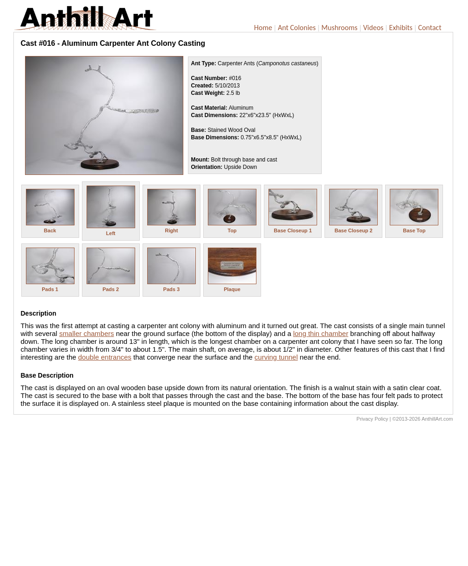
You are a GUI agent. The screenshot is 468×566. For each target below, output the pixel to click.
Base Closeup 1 (293, 230)
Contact (429, 27)
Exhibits (401, 27)
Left (110, 233)
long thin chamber (320, 333)
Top (232, 230)
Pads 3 (171, 289)
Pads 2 (110, 289)
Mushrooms (339, 27)
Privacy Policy (372, 419)
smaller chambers (86, 333)
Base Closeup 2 (354, 230)
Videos (373, 27)
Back (50, 230)
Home (263, 27)
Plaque (232, 289)
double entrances (104, 357)
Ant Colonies (297, 27)
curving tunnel (276, 357)
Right (171, 230)
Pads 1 (50, 289)
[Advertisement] (233, 496)
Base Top (414, 230)
